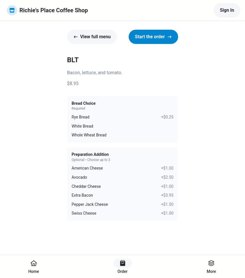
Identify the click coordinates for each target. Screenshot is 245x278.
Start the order (153, 36)
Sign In (227, 10)
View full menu (92, 36)
